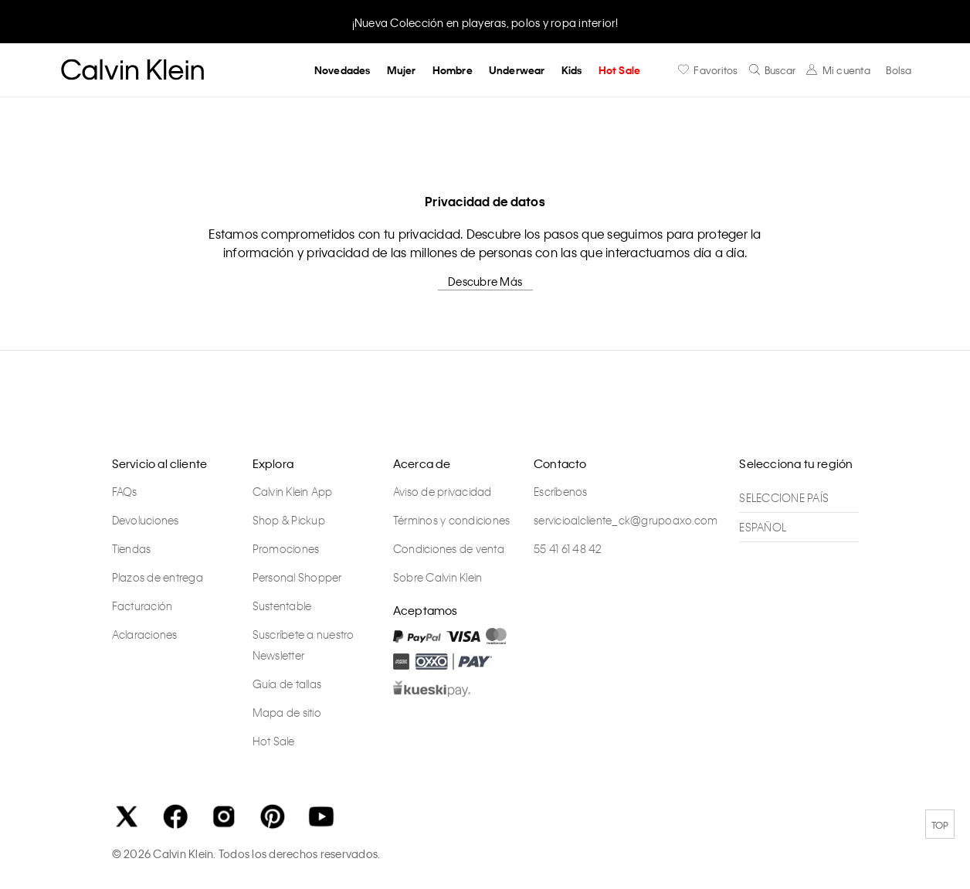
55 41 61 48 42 (568, 548)
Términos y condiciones (451, 520)
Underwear (517, 69)
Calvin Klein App (293, 491)
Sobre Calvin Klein (438, 577)
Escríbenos (561, 491)
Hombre (452, 69)
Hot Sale (620, 69)
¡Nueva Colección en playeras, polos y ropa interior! (485, 22)
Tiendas (131, 548)
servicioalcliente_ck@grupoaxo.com (625, 520)
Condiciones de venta (448, 548)
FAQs (124, 491)
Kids (571, 69)
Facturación (142, 605)
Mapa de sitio (287, 712)
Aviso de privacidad (442, 491)
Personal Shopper (297, 577)
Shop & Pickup (289, 520)
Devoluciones (145, 520)
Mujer (401, 69)
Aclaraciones (145, 634)
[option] (485, 21)
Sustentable (282, 605)
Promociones (286, 548)
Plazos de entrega (157, 577)
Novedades (342, 69)
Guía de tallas (287, 684)
